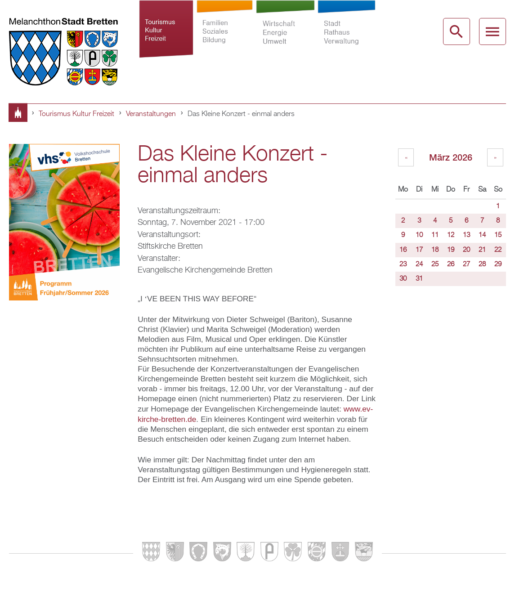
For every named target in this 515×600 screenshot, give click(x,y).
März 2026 (450, 157)
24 (419, 264)
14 (482, 235)
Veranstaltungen (151, 114)
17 (419, 250)
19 (450, 250)
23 (403, 264)
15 (498, 235)
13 (466, 235)
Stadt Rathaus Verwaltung (346, 38)
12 (450, 235)
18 (435, 250)
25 (435, 264)
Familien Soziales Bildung (224, 38)
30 (403, 279)
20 (466, 250)
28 (482, 264)
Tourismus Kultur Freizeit (166, 38)
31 (419, 279)
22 (498, 250)
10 (419, 235)
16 (403, 250)
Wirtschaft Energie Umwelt (285, 38)
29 (498, 264)
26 (450, 264)
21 (482, 250)
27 (466, 264)
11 (435, 235)
